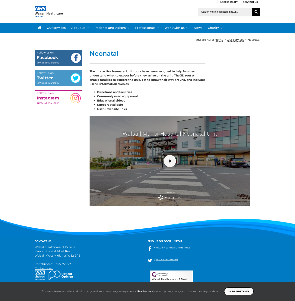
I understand (239, 291)
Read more (144, 291)
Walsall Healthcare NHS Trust (172, 247)
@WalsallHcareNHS (166, 259)
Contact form (44, 268)
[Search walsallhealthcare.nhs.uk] (225, 12)
